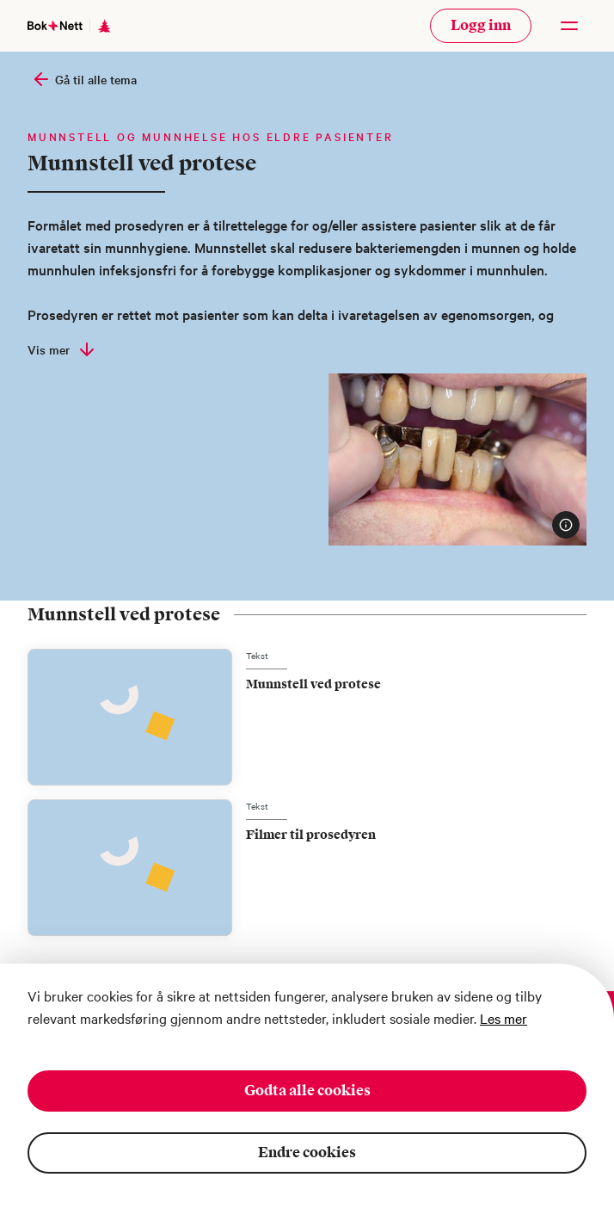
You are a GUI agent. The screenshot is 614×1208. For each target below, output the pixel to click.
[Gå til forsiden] (55, 25)
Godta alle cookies (307, 1089)
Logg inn (481, 25)
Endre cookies (307, 1151)
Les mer (503, 1016)
